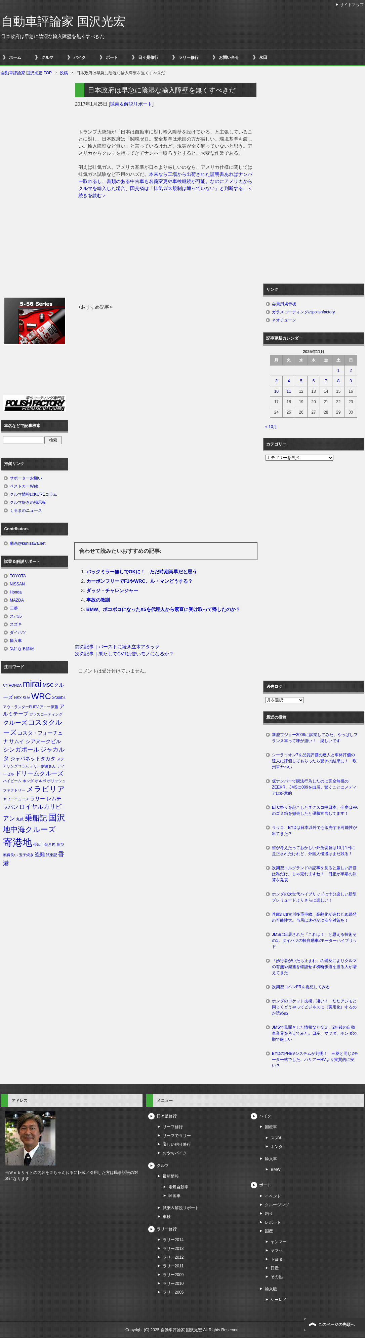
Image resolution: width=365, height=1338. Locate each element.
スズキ (16, 624)
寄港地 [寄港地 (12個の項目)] (17, 842)
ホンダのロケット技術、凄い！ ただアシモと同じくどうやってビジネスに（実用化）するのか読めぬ (314, 1007)
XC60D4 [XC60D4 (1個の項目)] (59, 698)
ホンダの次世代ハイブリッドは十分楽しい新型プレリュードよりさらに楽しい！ (314, 897)
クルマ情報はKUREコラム (33, 494)
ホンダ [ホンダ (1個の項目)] (28, 781)
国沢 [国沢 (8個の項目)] (57, 817)
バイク (80, 57)
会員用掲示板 (284, 304)
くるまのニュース (26, 510)
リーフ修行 (173, 1126)
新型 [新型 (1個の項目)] (60, 844)
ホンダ (277, 1146)
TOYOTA (18, 576)
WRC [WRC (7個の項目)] (41, 696)
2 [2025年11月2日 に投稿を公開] (351, 370)
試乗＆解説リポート (131, 104)
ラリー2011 (173, 1266)
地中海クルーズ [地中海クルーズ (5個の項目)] (29, 829)
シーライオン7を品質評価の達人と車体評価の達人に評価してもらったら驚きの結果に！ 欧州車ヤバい (314, 761)
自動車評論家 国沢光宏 (63, 21)
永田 (263, 57)
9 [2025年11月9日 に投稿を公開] (351, 381)
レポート (273, 1222)
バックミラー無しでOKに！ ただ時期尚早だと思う (141, 571)
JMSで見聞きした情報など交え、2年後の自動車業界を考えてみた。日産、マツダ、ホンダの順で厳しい (314, 1033)
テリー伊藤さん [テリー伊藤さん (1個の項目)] (43, 766)
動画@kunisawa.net (27, 543)
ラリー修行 (188, 57)
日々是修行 (148, 57)
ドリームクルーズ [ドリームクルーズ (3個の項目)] (39, 773)
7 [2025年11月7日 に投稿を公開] (326, 381)
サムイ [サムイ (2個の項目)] (16, 741)
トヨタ (277, 1259)
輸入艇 (271, 1289)
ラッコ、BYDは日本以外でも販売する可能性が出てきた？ (314, 830)
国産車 (271, 1126)
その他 (277, 1276)
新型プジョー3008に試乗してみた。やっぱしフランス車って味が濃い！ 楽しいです (315, 737)
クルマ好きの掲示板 (28, 502)
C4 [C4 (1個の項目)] (5, 685)
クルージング (277, 1204)
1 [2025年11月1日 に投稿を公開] (338, 370)
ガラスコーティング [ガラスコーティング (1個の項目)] (46, 714)
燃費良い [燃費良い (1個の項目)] (10, 855)
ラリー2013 (173, 1248)
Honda (16, 592)
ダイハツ (18, 632)
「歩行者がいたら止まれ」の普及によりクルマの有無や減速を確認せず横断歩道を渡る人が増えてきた (314, 966)
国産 (269, 1231)
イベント (273, 1196)
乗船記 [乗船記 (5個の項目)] (36, 818)
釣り (269, 1213)
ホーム (15, 57)
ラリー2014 (173, 1239)
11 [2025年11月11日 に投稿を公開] (289, 391)
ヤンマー (279, 1241)
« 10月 (271, 426)
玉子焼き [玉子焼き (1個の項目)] (26, 855)
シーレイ (279, 1299)
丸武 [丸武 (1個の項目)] (20, 819)
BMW (275, 1169)
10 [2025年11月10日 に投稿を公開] (276, 391)
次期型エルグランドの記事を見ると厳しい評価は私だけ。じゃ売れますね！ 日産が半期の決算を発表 (314, 874)
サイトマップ (352, 4)
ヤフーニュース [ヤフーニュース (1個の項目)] (16, 799)
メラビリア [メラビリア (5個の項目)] (45, 789)
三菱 (14, 608)
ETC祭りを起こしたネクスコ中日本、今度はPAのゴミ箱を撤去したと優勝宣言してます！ (315, 810)
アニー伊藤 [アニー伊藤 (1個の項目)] (49, 707)
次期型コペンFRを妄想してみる (301, 987)
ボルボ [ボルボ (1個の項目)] (40, 781)
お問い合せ (229, 57)
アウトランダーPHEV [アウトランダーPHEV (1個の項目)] (21, 707)
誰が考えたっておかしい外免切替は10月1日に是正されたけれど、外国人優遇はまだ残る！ (313, 850)
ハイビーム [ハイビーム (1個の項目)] (12, 781)
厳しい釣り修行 (177, 1144)
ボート (112, 57)
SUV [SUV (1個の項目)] (26, 698)
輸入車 (16, 640)
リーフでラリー (177, 1135)
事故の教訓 (98, 600)
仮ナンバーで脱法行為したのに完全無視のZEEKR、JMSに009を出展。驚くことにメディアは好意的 (314, 787)
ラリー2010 (173, 1283)
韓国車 (174, 1195)
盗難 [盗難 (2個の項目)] (40, 854)
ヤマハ (277, 1250)
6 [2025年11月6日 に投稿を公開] (314, 381)
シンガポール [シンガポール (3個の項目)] (21, 749)
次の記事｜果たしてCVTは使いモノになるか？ (124, 653)
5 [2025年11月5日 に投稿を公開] (301, 381)
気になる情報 (22, 648)
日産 (275, 1268)
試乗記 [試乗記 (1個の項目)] (51, 855)
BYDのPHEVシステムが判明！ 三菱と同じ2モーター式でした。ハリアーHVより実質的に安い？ (315, 1059)
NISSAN (17, 584)
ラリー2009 (173, 1274)
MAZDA (17, 600)
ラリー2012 (173, 1257)
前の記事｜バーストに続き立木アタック (117, 646)
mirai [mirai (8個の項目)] (32, 683)
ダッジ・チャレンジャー (112, 590)
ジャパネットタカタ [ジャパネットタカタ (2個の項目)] (32, 758)
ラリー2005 (173, 1292)
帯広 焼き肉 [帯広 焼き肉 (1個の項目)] (44, 844)
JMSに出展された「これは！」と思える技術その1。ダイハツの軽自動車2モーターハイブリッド (314, 940)
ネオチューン (284, 320)
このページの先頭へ (336, 1324)
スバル (16, 616)
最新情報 (171, 1176)
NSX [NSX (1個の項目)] (18, 698)
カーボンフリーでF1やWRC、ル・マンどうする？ (139, 581)
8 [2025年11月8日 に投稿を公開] (338, 381)
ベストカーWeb (24, 486)
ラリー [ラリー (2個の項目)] (37, 798)
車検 (167, 1216)
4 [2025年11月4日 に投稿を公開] (289, 381)
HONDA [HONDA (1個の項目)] (15, 685)
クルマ (47, 57)
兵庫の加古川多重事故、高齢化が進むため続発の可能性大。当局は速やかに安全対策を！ (314, 917)
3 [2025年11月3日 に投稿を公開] (276, 381)
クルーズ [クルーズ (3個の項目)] (15, 722)
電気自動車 (178, 1187)
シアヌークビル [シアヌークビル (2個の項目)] (43, 741)
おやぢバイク (175, 1153)
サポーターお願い (26, 478)
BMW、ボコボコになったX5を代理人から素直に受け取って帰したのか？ (163, 609)
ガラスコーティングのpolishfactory (303, 312)
